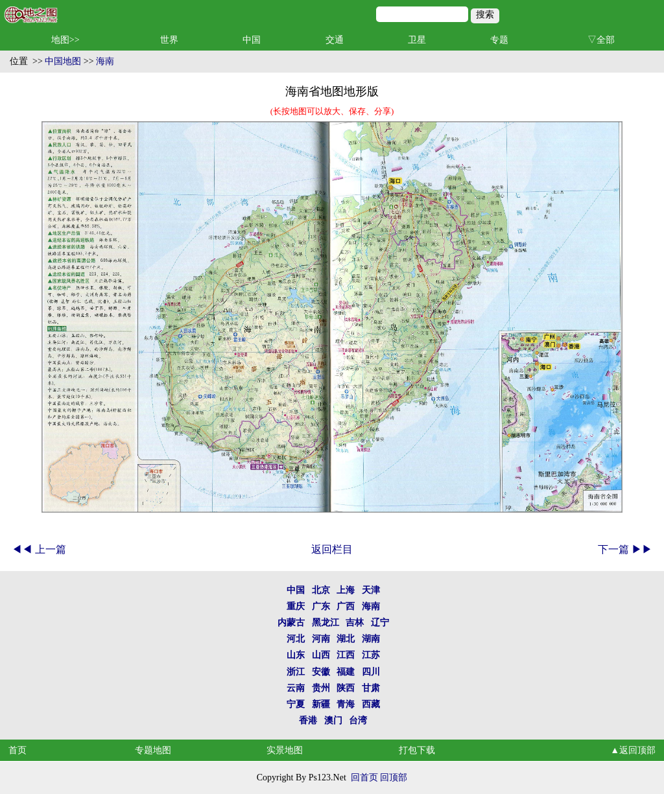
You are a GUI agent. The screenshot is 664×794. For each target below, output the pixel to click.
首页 (17, 750)
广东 (321, 606)
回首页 (364, 777)
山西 (321, 655)
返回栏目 (332, 549)
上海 (346, 590)
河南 (321, 639)
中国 (252, 40)
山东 (296, 655)
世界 (169, 40)
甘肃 (371, 688)
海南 (105, 61)
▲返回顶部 (633, 750)
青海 (346, 704)
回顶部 (393, 777)
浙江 (296, 672)
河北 (296, 639)
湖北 (346, 639)
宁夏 (296, 704)
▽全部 (601, 40)
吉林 (355, 622)
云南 (296, 688)
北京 (321, 590)
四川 (371, 672)
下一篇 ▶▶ (625, 549)
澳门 (333, 720)
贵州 (321, 688)
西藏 (371, 704)
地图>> (65, 40)
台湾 (358, 720)
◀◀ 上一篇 (39, 549)
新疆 (321, 704)
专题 (499, 40)
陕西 (346, 688)
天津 (371, 590)
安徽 (321, 672)
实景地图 (285, 750)
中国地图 (63, 61)
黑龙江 (325, 622)
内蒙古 (291, 622)
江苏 (371, 655)
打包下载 (417, 750)
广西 (346, 606)
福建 (346, 672)
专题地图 (153, 750)
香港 (308, 720)
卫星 (417, 40)
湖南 (371, 639)
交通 (335, 40)
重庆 (296, 606)
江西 (346, 655)
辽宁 (380, 622)
